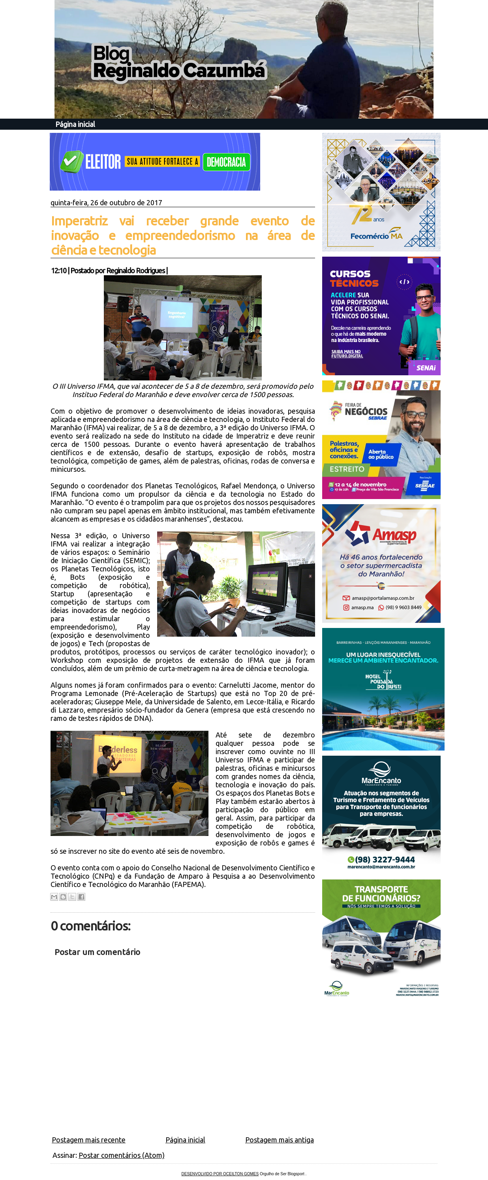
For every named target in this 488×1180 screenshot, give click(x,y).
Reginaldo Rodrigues (135, 270)
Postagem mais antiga (279, 1140)
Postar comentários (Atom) (122, 1155)
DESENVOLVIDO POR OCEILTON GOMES (220, 1174)
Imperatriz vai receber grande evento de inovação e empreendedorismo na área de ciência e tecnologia (183, 235)
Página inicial (75, 124)
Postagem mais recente (89, 1140)
